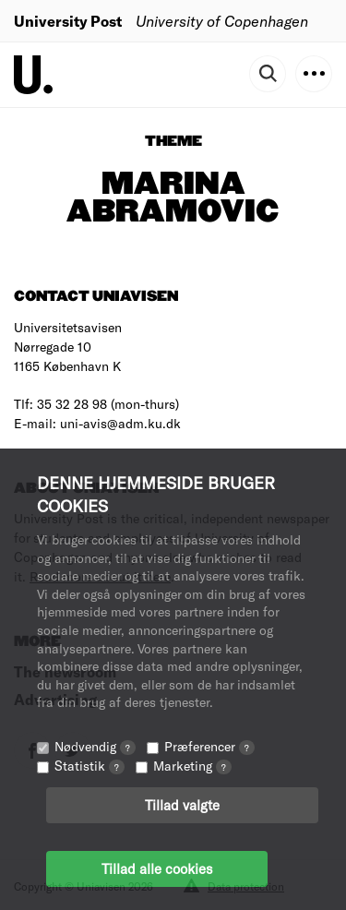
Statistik (89, 765)
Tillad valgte (182, 804)
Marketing (192, 765)
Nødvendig (95, 746)
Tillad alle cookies (156, 868)
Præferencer (209, 746)
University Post (68, 21)
